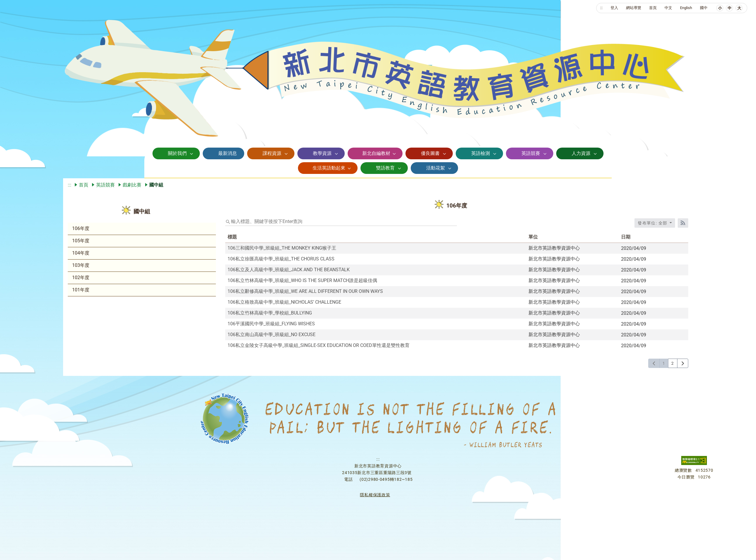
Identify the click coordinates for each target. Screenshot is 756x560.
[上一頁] (654, 363)
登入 (614, 8)
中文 (668, 8)
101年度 (80, 290)
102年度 (80, 277)
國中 (704, 8)
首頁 (653, 8)
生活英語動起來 (329, 168)
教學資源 (322, 153)
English (686, 8)
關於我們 (177, 153)
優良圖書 (430, 153)
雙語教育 (385, 168)
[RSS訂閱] (683, 223)
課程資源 (272, 153)
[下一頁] (683, 363)
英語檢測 (480, 153)
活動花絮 (435, 168)
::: (601, 8)
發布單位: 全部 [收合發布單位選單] (653, 223)
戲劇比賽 (132, 185)
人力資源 (581, 153)
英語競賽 (530, 153)
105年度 (80, 240)
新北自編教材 (376, 153)
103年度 (80, 265)
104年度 (80, 253)
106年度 (80, 228)
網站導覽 (633, 8)
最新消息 (227, 153)
